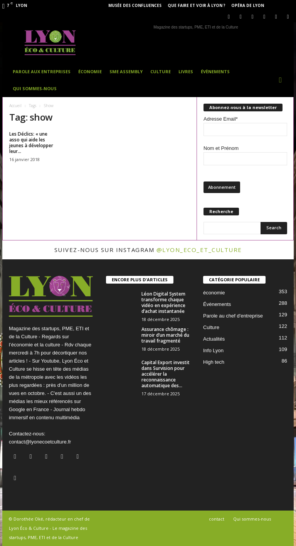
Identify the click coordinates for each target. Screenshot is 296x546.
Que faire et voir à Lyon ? (196, 5)
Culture (160, 71)
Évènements (215, 71)
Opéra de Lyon (247, 5)
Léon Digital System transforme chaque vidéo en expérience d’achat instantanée (163, 302)
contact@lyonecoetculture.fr (40, 442)
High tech (213, 362)
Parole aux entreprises (42, 71)
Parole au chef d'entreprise (233, 316)
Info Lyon (213, 350)
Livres (185, 71)
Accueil (15, 105)
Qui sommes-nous (35, 88)
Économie (90, 71)
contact (216, 519)
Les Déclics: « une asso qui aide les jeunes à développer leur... (31, 143)
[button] (282, 80)
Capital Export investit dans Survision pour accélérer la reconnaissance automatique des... (165, 374)
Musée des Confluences (134, 5)
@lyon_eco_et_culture (199, 250)
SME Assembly (126, 71)
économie (214, 293)
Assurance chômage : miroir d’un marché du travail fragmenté (165, 335)
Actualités (214, 339)
